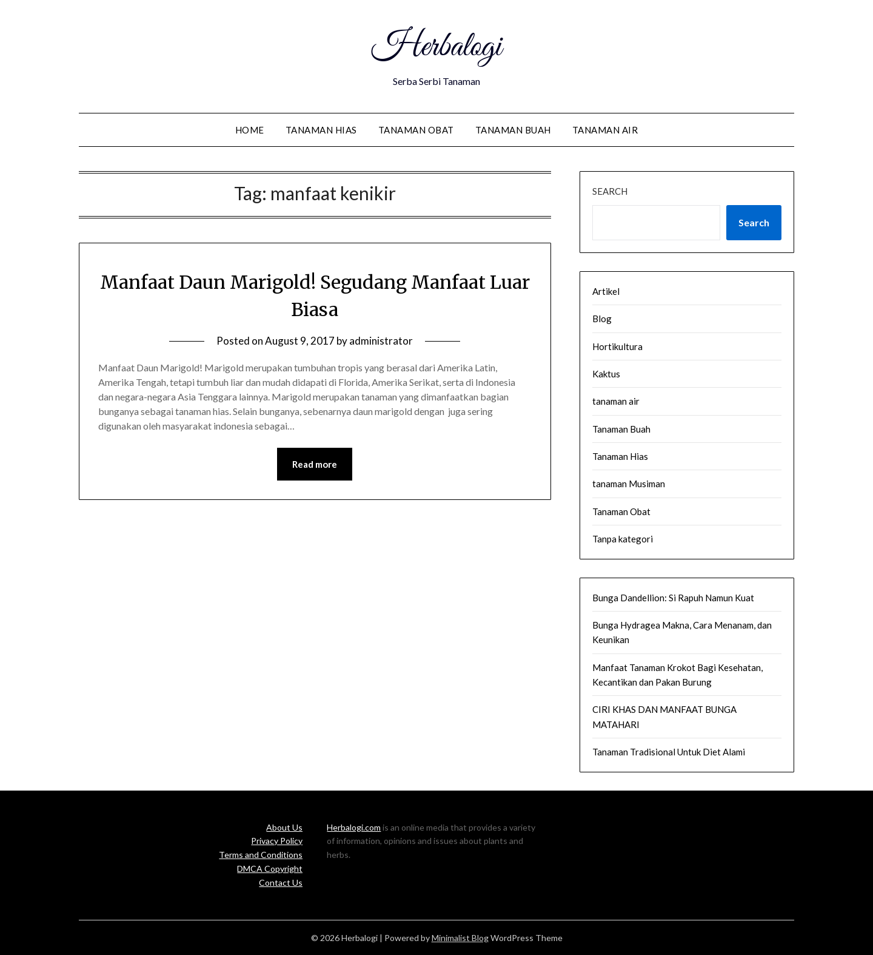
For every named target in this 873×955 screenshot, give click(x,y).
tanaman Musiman (628, 483)
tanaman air (605, 129)
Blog (602, 318)
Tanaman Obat (416, 129)
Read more (314, 464)
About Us (284, 827)
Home (249, 129)
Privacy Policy (277, 840)
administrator (381, 340)
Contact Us (281, 882)
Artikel (606, 291)
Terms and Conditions (261, 854)
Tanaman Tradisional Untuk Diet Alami (668, 751)
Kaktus (606, 373)
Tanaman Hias (321, 129)
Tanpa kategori (622, 538)
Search (609, 191)
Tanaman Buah (513, 129)
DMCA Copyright (270, 868)
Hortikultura (617, 346)
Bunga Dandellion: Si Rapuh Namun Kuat (673, 597)
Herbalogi (436, 47)
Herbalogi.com (354, 827)
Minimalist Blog (460, 938)
